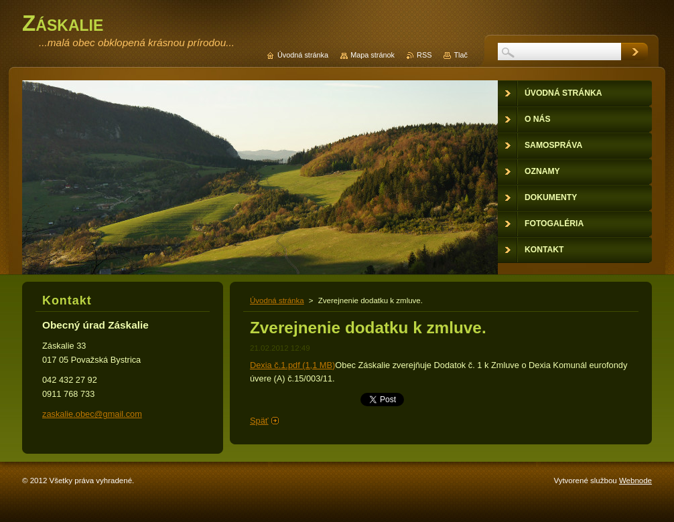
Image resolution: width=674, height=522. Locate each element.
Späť (259, 421)
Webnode (635, 480)
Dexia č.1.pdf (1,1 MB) (292, 365)
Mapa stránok (372, 55)
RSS (424, 55)
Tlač (461, 55)
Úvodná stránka (277, 300)
